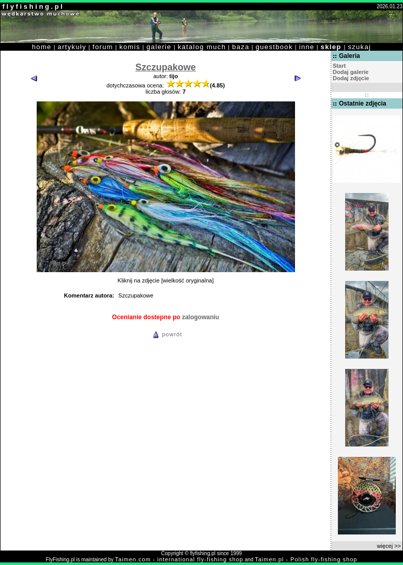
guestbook (274, 47)
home (42, 47)
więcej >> (389, 546)
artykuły (72, 47)
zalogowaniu (200, 317)
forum (102, 47)
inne (307, 47)
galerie (159, 47)
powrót (165, 334)
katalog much (202, 47)
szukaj (359, 47)
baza (241, 47)
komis (130, 47)
